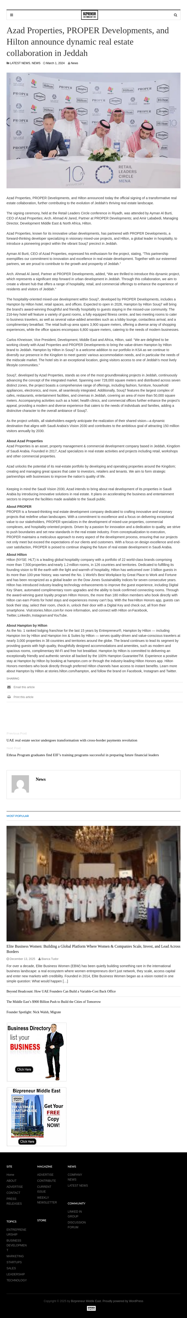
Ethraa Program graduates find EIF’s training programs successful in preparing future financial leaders (83, 755)
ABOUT (11, 1180)
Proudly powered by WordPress (123, 1301)
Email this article (21, 687)
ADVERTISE (15, 1187)
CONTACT (13, 1193)
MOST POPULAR (18, 816)
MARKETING (15, 1256)
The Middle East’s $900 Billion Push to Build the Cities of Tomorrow (54, 1002)
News (74, 63)
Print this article (20, 697)
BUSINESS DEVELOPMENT (17, 1245)
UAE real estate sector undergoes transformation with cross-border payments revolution (72, 740)
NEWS (36, 63)
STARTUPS (14, 1262)
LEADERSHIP (16, 1274)
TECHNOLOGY (17, 1280)
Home (10, 1174)
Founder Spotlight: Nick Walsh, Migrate (34, 1012)
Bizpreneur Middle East (86, 1301)
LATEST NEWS (20, 63)
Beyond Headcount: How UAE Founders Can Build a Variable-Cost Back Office (61, 991)
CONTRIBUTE (46, 1180)
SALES (11, 1268)
